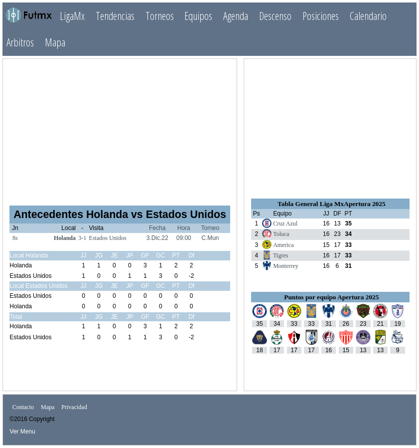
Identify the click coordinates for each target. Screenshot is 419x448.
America (283, 244)
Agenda (235, 15)
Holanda (65, 237)
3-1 (82, 237)
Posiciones (320, 15)
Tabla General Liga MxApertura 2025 (331, 204)
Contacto (23, 407)
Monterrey (285, 265)
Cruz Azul (285, 223)
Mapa (55, 42)
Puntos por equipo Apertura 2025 (331, 297)
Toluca (281, 233)
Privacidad (74, 407)
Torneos (159, 15)
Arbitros (20, 42)
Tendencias (115, 15)
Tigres (280, 255)
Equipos (198, 15)
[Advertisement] (120, 127)
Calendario (368, 15)
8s (15, 237)
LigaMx (72, 15)
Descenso (275, 15)
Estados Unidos (108, 237)
